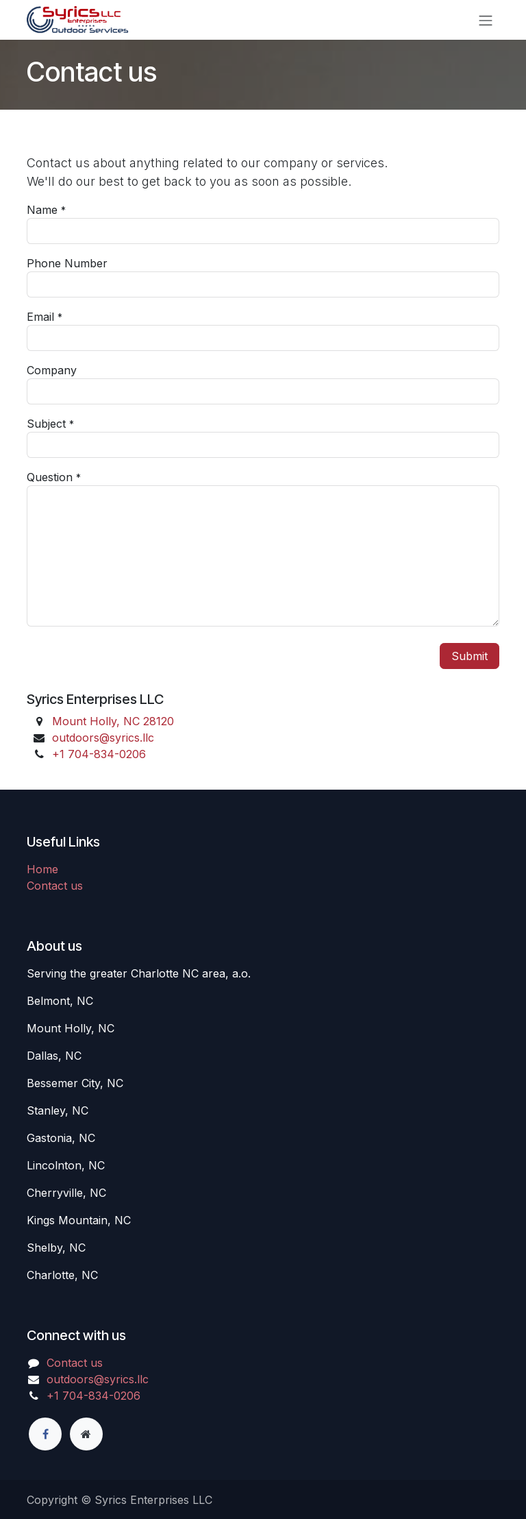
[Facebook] (45, 1434)
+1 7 (99, 754)
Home (42, 869)
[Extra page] (86, 1434)
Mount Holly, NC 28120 (113, 721)
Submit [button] (469, 656)
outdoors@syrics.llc (103, 737)
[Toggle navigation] (485, 19)
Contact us (55, 885)
